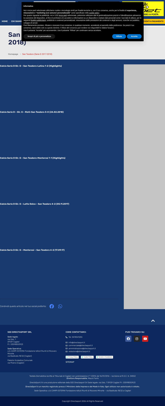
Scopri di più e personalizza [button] (39, 36)
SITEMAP (70, 362)
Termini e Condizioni (105, 357)
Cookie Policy (88, 357)
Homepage (13, 54)
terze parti (63, 15)
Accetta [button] (134, 36)
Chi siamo (17, 21)
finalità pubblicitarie (38, 20)
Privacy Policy (73, 357)
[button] (51, 306)
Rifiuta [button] (119, 36)
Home (5, 21)
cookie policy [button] (94, 13)
